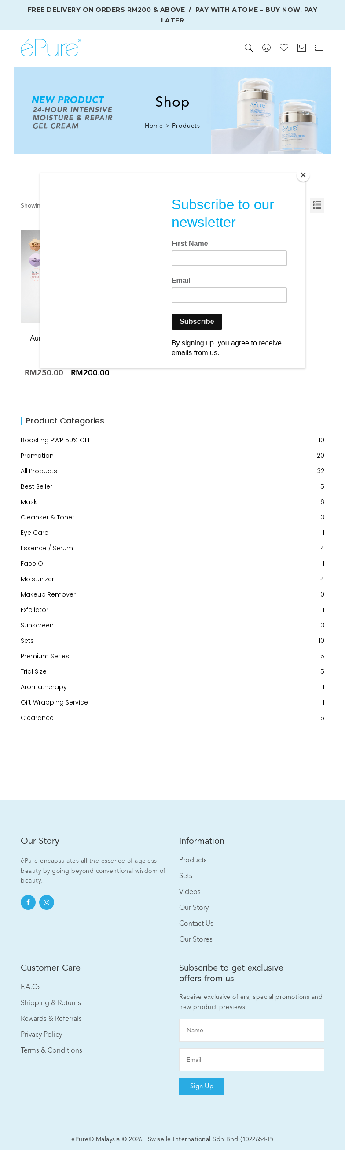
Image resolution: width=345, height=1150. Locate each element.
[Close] (303, 175)
